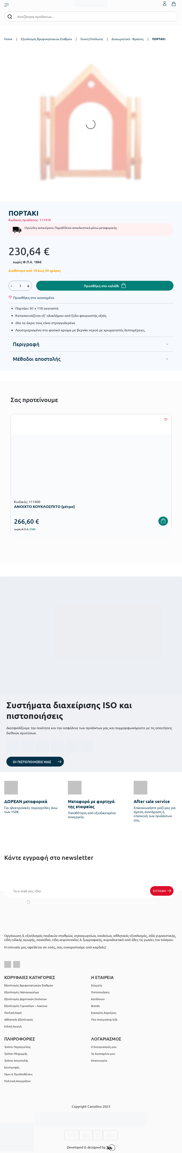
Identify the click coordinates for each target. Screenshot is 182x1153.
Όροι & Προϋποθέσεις (18, 1074)
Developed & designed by (91, 1147)
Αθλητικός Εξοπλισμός (18, 1019)
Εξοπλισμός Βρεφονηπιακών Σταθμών (46, 39)
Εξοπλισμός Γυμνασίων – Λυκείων (25, 1006)
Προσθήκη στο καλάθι (101, 285)
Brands (95, 1006)
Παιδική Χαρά (13, 1012)
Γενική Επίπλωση (91, 39)
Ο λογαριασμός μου (103, 1047)
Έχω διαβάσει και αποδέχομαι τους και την (91, 902)
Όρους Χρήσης (97, 902)
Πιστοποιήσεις (100, 992)
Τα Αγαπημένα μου (103, 1053)
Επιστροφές (12, 1067)
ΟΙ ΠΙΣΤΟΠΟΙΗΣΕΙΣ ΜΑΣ (32, 761)
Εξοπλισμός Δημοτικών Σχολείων (25, 999)
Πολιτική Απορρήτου (138, 902)
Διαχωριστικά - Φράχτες (128, 39)
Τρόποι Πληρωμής (15, 1053)
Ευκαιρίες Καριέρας (103, 1012)
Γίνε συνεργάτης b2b (104, 1019)
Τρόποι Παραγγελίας (17, 1047)
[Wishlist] (33, 297)
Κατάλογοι (98, 999)
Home (8, 39)
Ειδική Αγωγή (12, 1026)
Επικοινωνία (99, 1060)
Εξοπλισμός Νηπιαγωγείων (21, 992)
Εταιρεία (96, 985)
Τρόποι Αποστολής (16, 1060)
